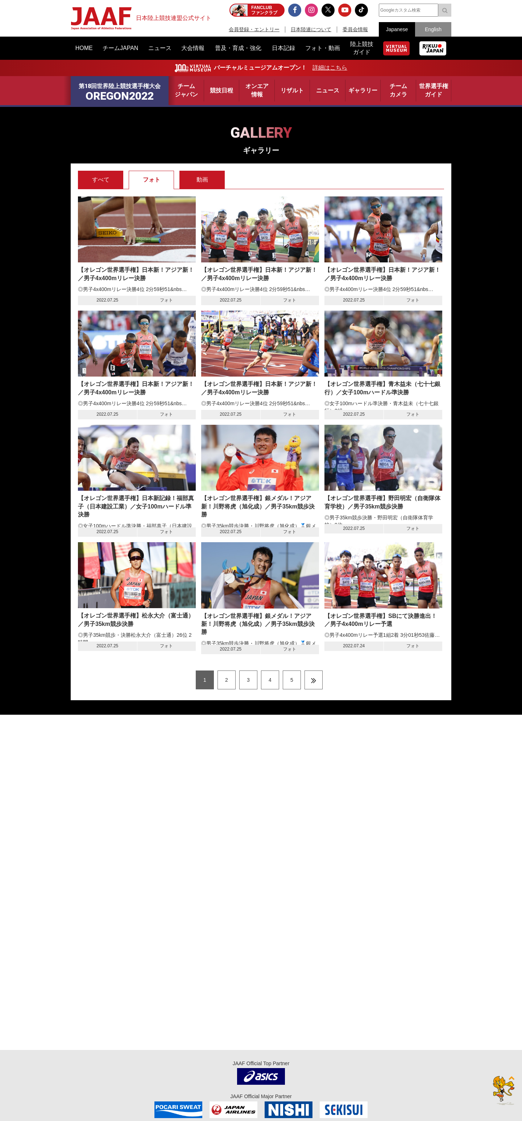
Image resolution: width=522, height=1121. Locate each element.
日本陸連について (311, 29)
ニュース (327, 90)
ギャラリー (362, 90)
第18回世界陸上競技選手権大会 (120, 93)
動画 (202, 180)
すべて (100, 180)
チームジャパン (186, 90)
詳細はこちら (329, 68)
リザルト (292, 90)
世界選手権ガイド (433, 90)
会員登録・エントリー (254, 29)
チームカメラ (398, 90)
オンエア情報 (257, 90)
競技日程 (221, 90)
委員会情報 (355, 29)
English (433, 29)
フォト (151, 180)
